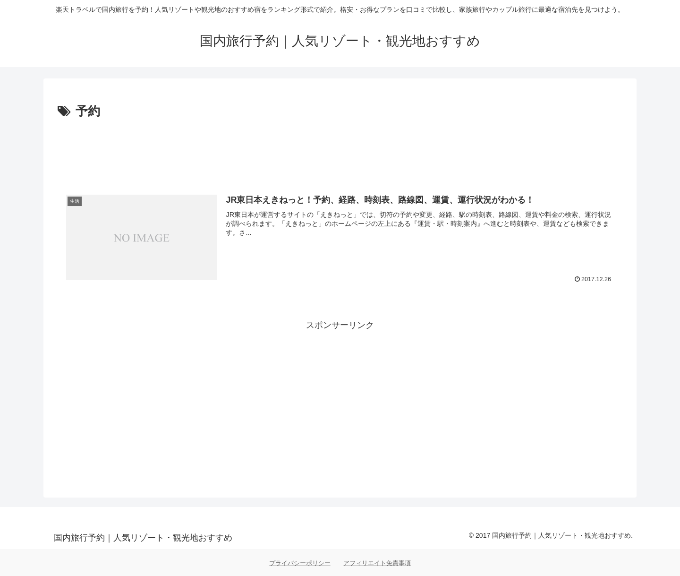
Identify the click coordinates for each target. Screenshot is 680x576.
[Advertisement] (340, 148)
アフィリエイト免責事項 (377, 563)
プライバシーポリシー (300, 563)
